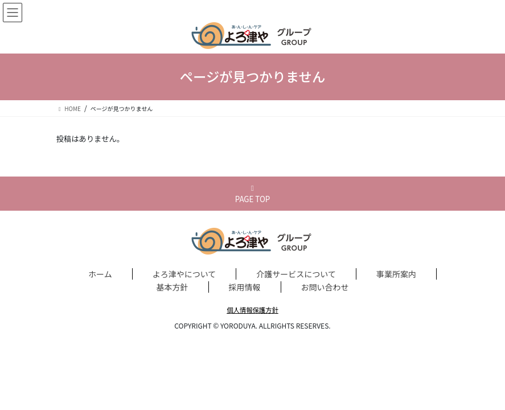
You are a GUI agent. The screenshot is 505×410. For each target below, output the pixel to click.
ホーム (100, 274)
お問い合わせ (325, 287)
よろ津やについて (184, 274)
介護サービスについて (296, 274)
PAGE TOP (252, 194)
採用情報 (245, 287)
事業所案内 (396, 274)
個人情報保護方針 (252, 309)
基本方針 (172, 287)
